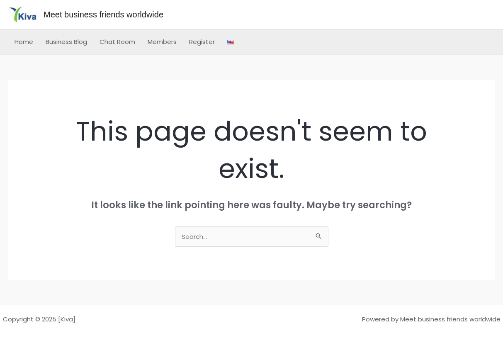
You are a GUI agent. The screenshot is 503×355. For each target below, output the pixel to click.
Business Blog (66, 41)
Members (162, 41)
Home (24, 41)
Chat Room (117, 41)
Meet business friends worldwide (103, 14)
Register (202, 41)
